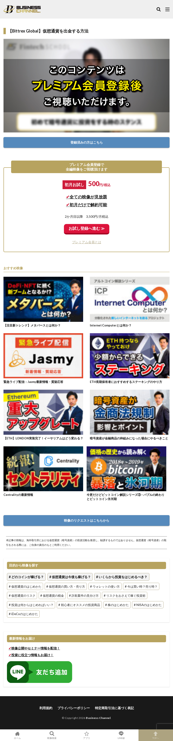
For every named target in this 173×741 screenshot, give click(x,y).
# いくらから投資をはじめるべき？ (121, 577)
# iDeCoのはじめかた (23, 614)
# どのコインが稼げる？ (26, 577)
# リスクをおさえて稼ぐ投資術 (124, 595)
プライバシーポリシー (73, 708)
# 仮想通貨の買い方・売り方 (65, 586)
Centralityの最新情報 (18, 495)
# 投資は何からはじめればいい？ (31, 604)
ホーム (17, 735)
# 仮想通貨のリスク (22, 595)
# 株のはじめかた (117, 604)
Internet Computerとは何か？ (111, 325)
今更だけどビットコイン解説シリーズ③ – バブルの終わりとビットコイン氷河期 (125, 497)
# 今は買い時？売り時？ (141, 586)
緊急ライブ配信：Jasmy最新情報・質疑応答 (33, 382)
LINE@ (121, 735)
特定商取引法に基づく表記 (114, 708)
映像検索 (52, 735)
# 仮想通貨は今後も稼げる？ (70, 577)
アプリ (86, 735)
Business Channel (98, 718)
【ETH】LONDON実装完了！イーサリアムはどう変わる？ (43, 438)
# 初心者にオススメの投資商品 (79, 604)
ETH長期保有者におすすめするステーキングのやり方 (126, 382)
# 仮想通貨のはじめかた (25, 586)
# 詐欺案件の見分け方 (84, 595)
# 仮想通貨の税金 (52, 595)
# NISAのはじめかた (148, 604)
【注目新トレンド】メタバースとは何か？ (32, 325)
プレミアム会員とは (86, 242)
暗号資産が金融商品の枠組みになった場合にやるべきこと (129, 438)
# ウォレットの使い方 (105, 586)
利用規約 (45, 708)
